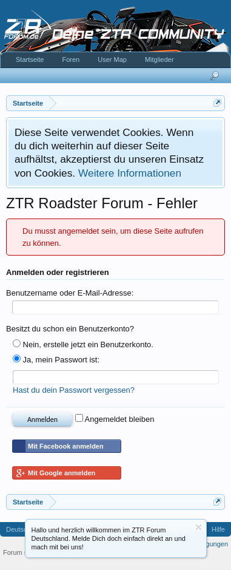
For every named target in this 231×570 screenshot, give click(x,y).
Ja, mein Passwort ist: (56, 359)
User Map (112, 59)
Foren (70, 59)
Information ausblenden (198, 527)
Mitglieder (159, 59)
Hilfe (218, 529)
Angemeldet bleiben (115, 419)
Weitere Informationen (129, 173)
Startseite (30, 59)
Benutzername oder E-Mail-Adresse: (69, 292)
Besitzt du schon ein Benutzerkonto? (70, 328)
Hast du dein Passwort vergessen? (74, 390)
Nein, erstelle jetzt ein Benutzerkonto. (83, 344)
